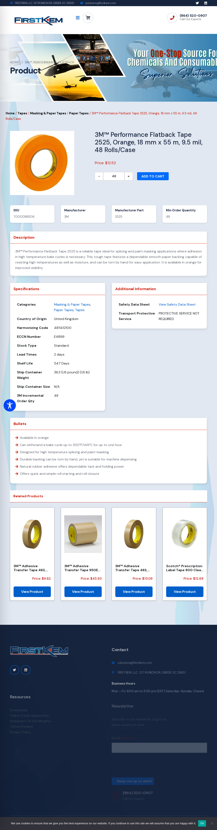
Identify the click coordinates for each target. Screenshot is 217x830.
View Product (32, 591)
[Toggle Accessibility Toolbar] (9, 405)
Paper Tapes (79, 113)
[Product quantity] (113, 176)
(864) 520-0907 (193, 15)
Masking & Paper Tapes (48, 113)
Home (15, 62)
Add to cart (152, 176)
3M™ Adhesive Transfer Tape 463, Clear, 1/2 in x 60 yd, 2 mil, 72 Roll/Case (133, 568)
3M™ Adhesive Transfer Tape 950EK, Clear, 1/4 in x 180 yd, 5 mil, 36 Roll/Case (82, 568)
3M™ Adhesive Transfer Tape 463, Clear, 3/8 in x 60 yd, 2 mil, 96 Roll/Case (32, 568)
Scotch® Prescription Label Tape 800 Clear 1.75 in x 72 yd (184, 568)
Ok (202, 823)
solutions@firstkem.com (100, 3)
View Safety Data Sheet (177, 304)
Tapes (22, 113)
